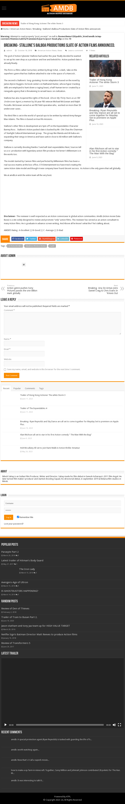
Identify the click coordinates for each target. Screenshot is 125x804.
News (60, 51)
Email (7, 349)
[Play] (5, 724)
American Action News (20, 29)
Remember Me (25, 517)
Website (7, 359)
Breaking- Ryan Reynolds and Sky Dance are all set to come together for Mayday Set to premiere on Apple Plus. (104, 115)
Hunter (44, 80)
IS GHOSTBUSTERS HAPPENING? (19, 590)
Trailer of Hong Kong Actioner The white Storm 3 (42, 23)
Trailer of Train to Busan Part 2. (19, 617)
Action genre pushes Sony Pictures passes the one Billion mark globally (24, 289)
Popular (17, 388)
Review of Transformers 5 (15, 643)
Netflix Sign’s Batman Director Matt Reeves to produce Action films (39, 634)
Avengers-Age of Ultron (14, 582)
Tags (41, 388)
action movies (15, 246)
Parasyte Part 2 (10, 551)
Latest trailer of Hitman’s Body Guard (22, 560)
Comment (9, 310)
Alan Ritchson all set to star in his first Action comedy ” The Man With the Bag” (104, 151)
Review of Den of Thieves (15, 608)
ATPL (68, 796)
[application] (62, 693)
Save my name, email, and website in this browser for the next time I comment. (43, 369)
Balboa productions (36, 246)
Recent (6, 388)
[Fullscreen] (119, 724)
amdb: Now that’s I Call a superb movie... (30, 760)
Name (7, 339)
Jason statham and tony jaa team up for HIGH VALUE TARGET (35, 625)
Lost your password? (14, 524)
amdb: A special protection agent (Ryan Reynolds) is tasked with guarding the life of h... (51, 739)
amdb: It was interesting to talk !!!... (27, 780)
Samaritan (32, 70)
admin (9, 51)
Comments (30, 388)
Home (5, 29)
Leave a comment (75, 51)
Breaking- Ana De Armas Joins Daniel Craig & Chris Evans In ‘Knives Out (101, 289)
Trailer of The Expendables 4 (33, 408)
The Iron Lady (27, 569)
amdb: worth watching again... (25, 749)
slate (52, 246)
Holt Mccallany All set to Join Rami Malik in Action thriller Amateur (50, 448)
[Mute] (114, 724)
